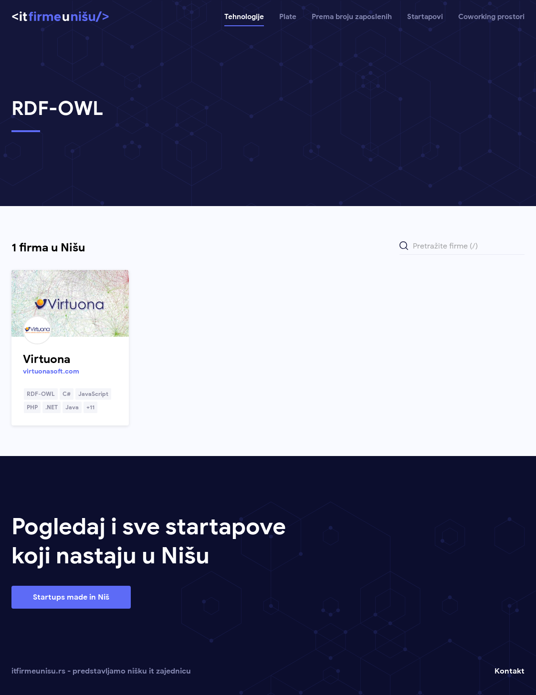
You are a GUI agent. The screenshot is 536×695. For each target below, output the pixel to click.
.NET (51, 407)
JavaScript (93, 393)
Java (72, 407)
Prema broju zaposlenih (352, 16)
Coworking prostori (491, 16)
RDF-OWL (41, 393)
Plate (287, 16)
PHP (32, 407)
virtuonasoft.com (51, 371)
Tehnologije (244, 16)
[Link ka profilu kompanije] (70, 303)
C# (67, 393)
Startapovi (425, 16)
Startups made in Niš (71, 597)
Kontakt (509, 671)
